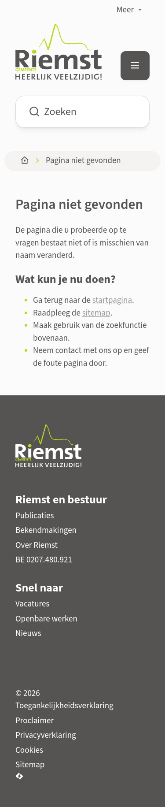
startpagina (112, 300)
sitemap (96, 313)
